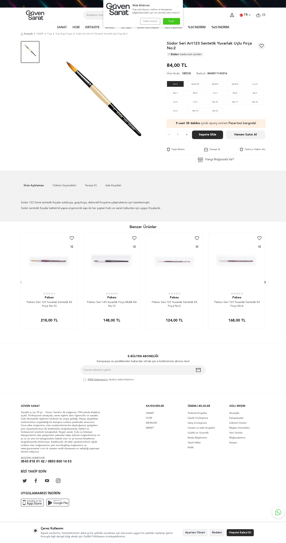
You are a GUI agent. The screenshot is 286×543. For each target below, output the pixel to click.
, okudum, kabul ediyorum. (108, 380)
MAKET (110, 27)
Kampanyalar (236, 418)
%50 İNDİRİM (173, 27)
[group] (103, 99)
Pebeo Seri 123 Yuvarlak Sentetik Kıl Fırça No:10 (49, 304)
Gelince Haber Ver (252, 149)
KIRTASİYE (92, 27)
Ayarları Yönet (195, 532)
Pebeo (49, 297)
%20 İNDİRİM (220, 27)
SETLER (126, 27)
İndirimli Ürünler (238, 423)
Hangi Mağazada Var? (216, 159)
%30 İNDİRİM (197, 27)
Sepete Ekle (207, 134)
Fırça (49, 34)
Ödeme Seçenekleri (64, 185)
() (260, 15)
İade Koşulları (113, 185)
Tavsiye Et (212, 149)
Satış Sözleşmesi (197, 423)
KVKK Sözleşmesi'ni (97, 380)
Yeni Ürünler (236, 433)
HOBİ (76, 27)
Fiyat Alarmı (176, 149)
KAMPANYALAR (148, 27)
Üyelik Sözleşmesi (198, 418)
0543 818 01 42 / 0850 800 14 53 (46, 461)
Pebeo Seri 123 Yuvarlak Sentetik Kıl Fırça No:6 (237, 304)
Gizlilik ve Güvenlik (198, 433)
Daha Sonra (150, 21)
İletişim (233, 442)
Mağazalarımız (237, 438)
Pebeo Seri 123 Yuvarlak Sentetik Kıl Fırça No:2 (174, 304)
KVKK (191, 447)
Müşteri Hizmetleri (239, 428)
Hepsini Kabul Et (240, 532)
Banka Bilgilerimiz (197, 438)
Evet (171, 21)
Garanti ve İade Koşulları (201, 428)
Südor (185, 54)
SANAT (62, 27)
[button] (21, 282)
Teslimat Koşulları (197, 413)
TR (245, 15)
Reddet (217, 532)
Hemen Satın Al (245, 134)
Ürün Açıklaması (34, 185)
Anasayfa (27, 34)
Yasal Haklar (194, 442)
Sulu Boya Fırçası (64, 34)
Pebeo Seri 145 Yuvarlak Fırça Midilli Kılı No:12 (112, 304)
